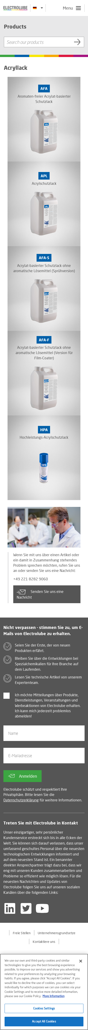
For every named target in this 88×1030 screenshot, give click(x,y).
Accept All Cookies (44, 1022)
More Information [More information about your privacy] (53, 997)
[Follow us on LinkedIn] (9, 908)
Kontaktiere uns (44, 942)
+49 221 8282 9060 (30, 579)
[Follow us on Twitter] (26, 908)
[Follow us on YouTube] (42, 908)
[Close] (81, 962)
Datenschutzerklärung (21, 800)
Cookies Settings (44, 1009)
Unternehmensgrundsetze (56, 933)
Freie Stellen (22, 933)
